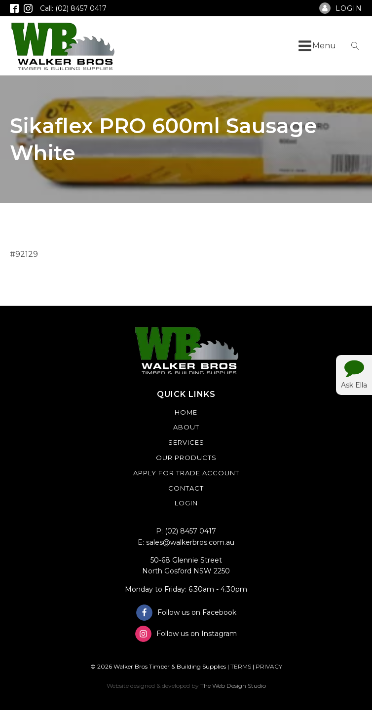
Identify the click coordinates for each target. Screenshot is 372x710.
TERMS (240, 666)
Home (186, 412)
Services (186, 442)
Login (186, 503)
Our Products (186, 458)
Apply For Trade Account (186, 473)
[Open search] (355, 45)
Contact (186, 488)
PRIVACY (269, 666)
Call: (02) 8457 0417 (73, 8)
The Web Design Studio (233, 685)
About (186, 427)
